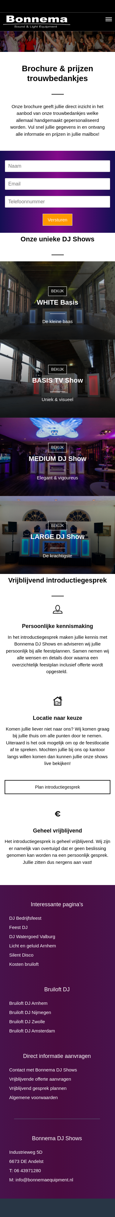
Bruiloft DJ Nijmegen (30, 1012)
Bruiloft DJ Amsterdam (32, 1030)
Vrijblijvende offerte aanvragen (40, 1079)
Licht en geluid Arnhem (32, 945)
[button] (108, 20)
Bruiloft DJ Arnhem (28, 1003)
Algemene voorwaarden (33, 1097)
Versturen (57, 219)
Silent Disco (21, 955)
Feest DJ (18, 927)
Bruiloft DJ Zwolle (27, 1021)
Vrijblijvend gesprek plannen (38, 1088)
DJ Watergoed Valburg (32, 936)
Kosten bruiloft (24, 964)
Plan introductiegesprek (57, 787)
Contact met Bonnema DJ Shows (43, 1069)
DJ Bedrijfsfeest (25, 918)
